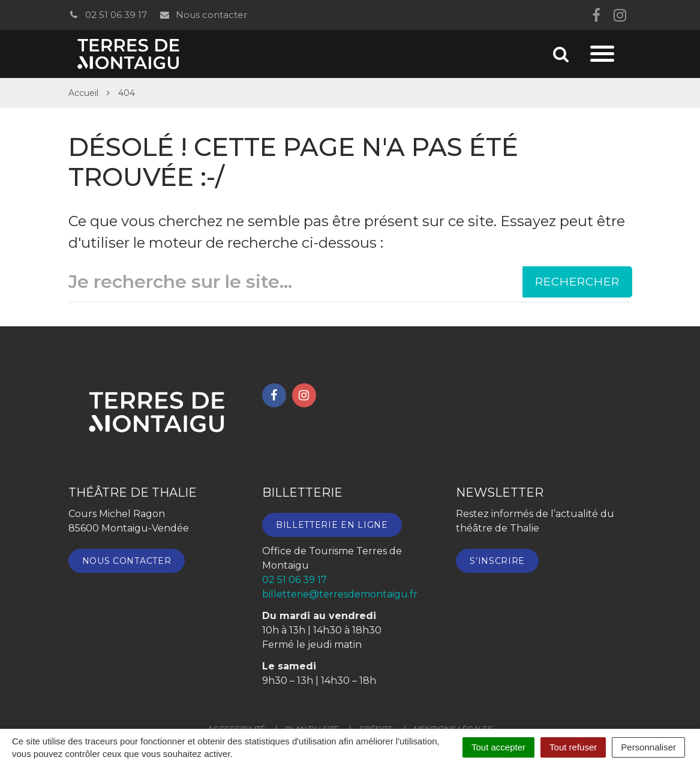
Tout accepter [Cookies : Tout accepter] (498, 747)
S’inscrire (497, 560)
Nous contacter (203, 14)
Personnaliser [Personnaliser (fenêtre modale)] (648, 747)
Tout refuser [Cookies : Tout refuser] (573, 747)
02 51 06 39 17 (107, 14)
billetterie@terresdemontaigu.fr (339, 594)
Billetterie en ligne (332, 524)
